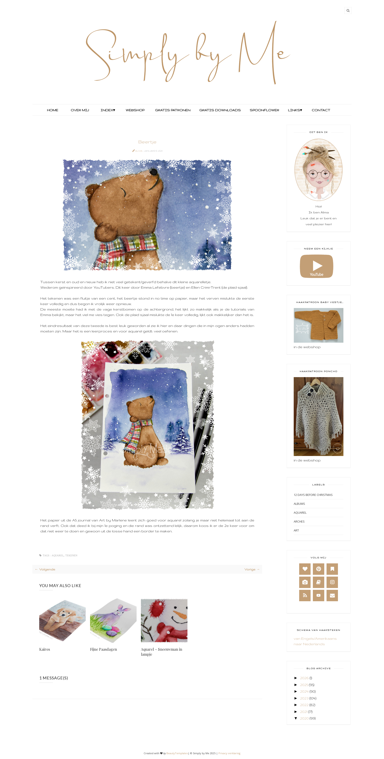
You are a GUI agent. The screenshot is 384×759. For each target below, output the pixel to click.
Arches (299, 521)
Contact (321, 110)
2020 (304, 718)
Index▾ (108, 110)
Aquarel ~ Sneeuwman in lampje (161, 652)
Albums (299, 504)
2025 (304, 685)
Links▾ (295, 110)
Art (296, 530)
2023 (304, 698)
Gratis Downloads (219, 110)
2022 (304, 705)
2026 (304, 678)
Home (52, 110)
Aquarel (58, 555)
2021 (303, 712)
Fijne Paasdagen (103, 649)
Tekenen (71, 555)
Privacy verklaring (229, 753)
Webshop (135, 110)
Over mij (80, 110)
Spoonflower (264, 110)
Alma (139, 151)
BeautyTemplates (177, 753)
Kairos (44, 649)
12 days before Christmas (313, 495)
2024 (304, 691)
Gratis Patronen (172, 110)
